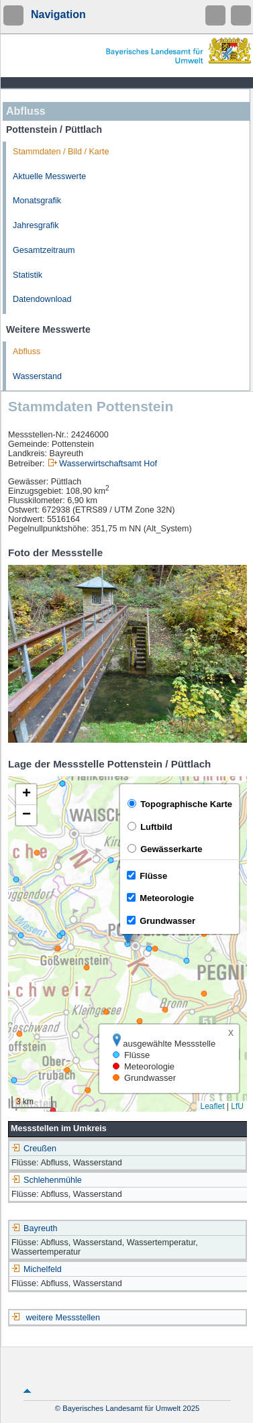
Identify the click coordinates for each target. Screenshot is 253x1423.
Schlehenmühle (46, 1180)
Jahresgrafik (36, 225)
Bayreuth (34, 1228)
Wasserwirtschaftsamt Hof (108, 463)
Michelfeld (36, 1269)
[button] (26, 794)
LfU (237, 1106)
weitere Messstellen (63, 1317)
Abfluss (26, 351)
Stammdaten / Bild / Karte (61, 151)
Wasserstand (37, 376)
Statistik (27, 275)
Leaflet (212, 1106)
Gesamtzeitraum (43, 250)
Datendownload (42, 299)
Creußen (33, 1148)
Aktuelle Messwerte (49, 176)
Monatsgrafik (37, 200)
